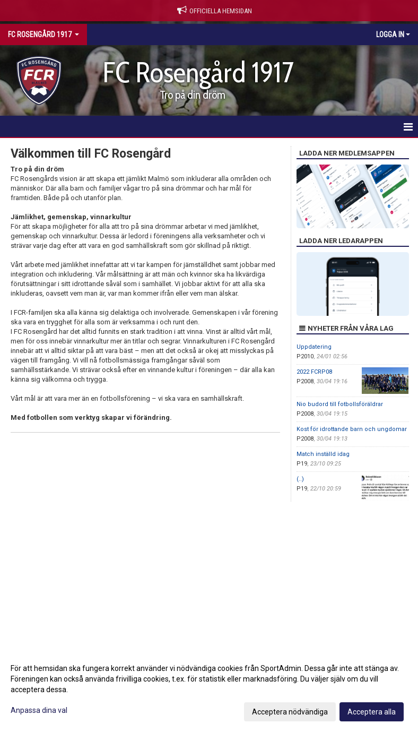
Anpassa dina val (39, 710)
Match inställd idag (323, 454)
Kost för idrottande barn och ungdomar (352, 429)
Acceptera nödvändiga (290, 712)
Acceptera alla (371, 712)
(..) (300, 479)
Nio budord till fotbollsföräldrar (340, 404)
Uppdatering (314, 346)
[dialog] (209, 689)
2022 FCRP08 (314, 371)
